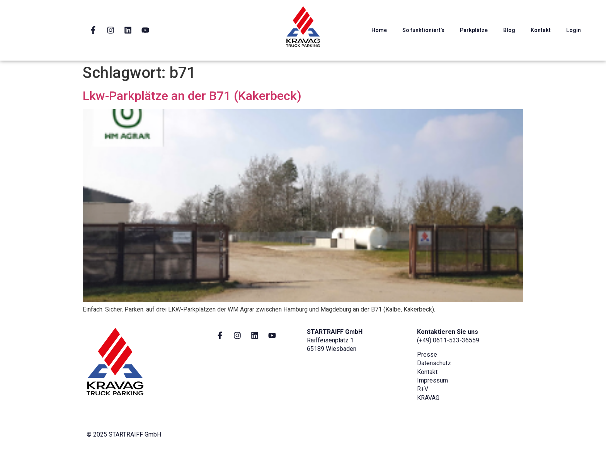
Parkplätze (474, 30)
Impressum (432, 380)
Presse (427, 354)
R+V (422, 389)
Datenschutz (434, 363)
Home (379, 30)
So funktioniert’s (423, 30)
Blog (509, 30)
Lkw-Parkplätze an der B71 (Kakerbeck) (192, 95)
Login (573, 30)
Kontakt (541, 30)
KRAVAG (428, 397)
